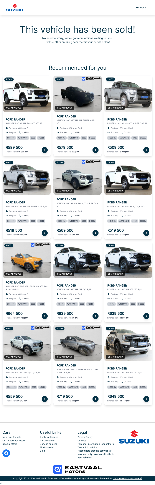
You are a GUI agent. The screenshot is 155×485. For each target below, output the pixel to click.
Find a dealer (47, 447)
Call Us (24, 132)
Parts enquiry (47, 440)
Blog (42, 450)
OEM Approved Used (13, 440)
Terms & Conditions (88, 447)
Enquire (11, 132)
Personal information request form (96, 443)
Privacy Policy (85, 437)
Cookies (82, 440)
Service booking (48, 443)
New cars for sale (11, 437)
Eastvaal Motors (68, 478)
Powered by (121, 478)
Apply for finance (49, 437)
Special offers (9, 443)
